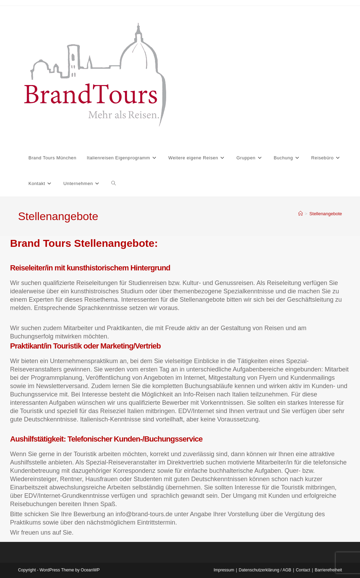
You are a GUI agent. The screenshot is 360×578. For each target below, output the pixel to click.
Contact (303, 570)
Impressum (224, 570)
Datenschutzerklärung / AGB (265, 570)
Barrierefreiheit (328, 570)
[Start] (300, 213)
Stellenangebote (325, 213)
